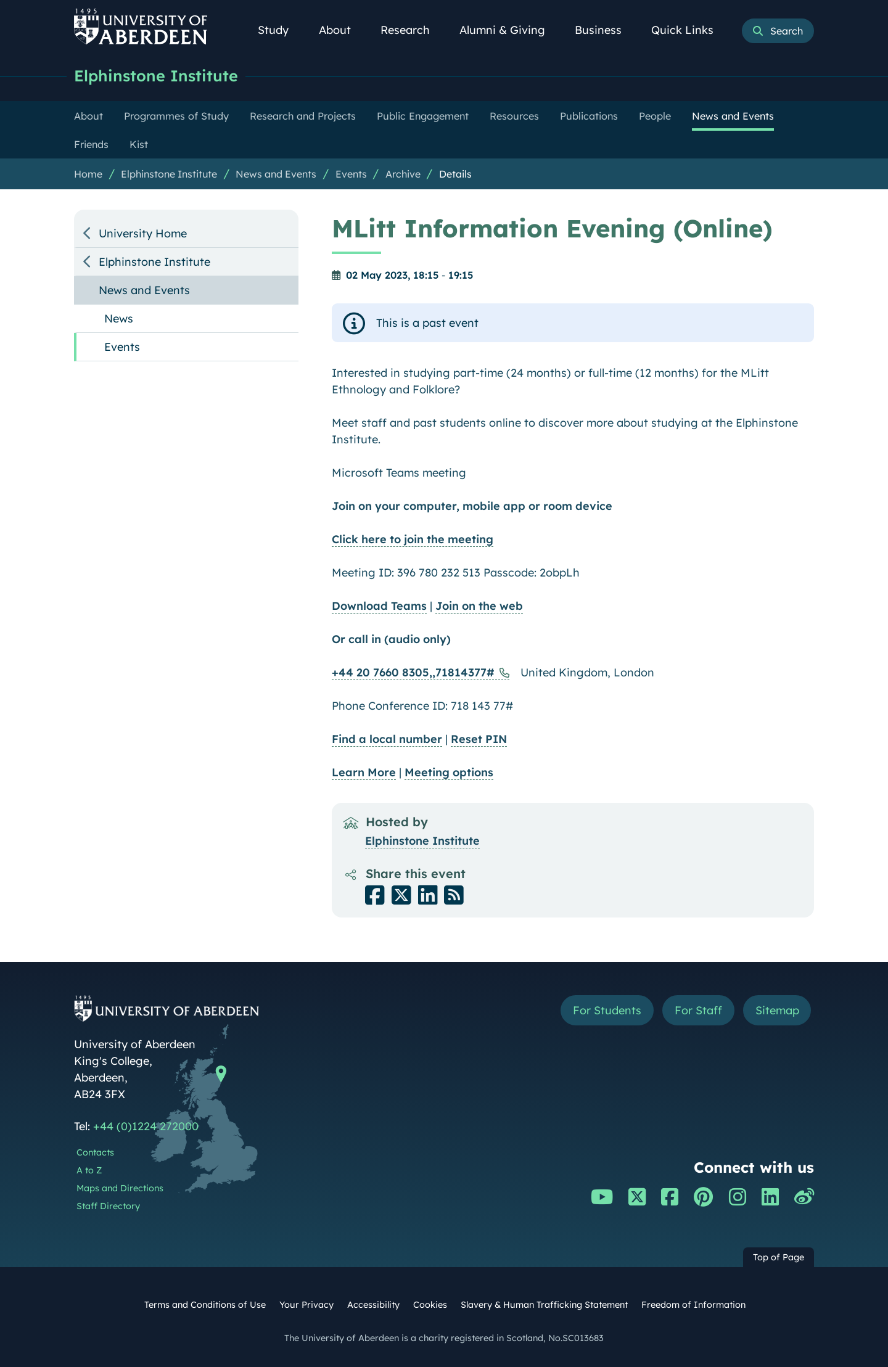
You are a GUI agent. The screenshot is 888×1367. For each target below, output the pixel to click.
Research (411, 30)
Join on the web (479, 606)
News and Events (276, 174)
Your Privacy (306, 1304)
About (341, 30)
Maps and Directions (119, 1188)
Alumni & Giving (509, 30)
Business (605, 30)
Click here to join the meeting (412, 539)
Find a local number (387, 739)
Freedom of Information (693, 1304)
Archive (403, 174)
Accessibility (373, 1304)
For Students (606, 1010)
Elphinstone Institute (156, 75)
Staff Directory (108, 1206)
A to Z (89, 1170)
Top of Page (778, 1257)
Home (88, 174)
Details (455, 174)
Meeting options (449, 772)
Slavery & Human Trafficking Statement (544, 1304)
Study (280, 30)
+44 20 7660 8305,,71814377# (413, 672)
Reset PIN (479, 739)
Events (351, 174)
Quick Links (689, 30)
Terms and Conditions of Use (205, 1304)
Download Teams (379, 606)
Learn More (364, 772)
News (118, 318)
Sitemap (777, 1010)
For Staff (698, 1010)
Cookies (430, 1304)
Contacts (95, 1152)
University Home (143, 233)
